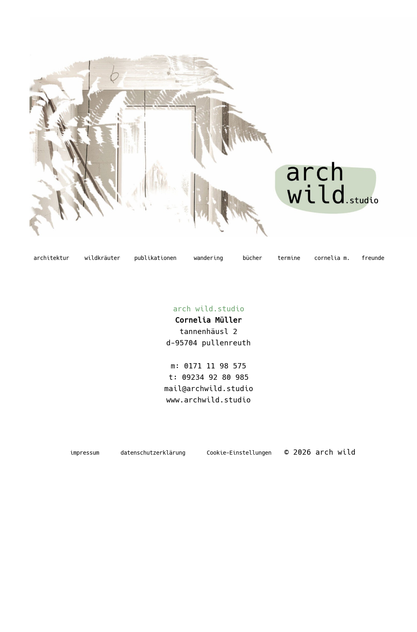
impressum (84, 452)
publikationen (155, 258)
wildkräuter (102, 258)
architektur (51, 258)
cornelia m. (332, 258)
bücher (252, 258)
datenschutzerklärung (153, 452)
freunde (373, 258)
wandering (208, 258)
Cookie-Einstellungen (239, 452)
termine (288, 258)
